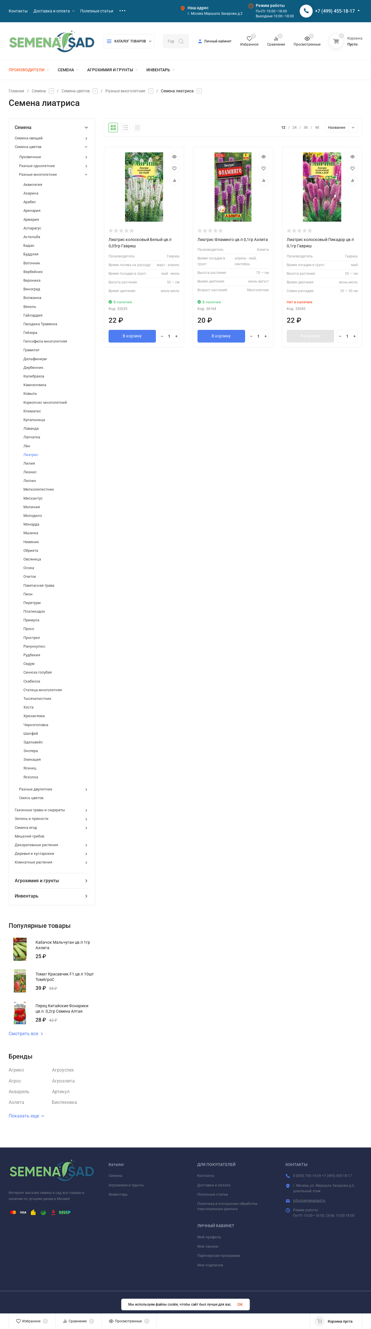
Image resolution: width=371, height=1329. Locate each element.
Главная (16, 91)
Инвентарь (118, 1194)
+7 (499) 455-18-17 (335, 11)
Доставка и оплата (213, 1185)
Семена (39, 91)
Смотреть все (26, 1033)
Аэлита (16, 1102)
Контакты (205, 1175)
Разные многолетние (125, 91)
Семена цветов (75, 91)
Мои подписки (210, 1265)
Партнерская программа (218, 1255)
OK (240, 1304)
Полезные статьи (212, 1194)
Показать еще (26, 1116)
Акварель (19, 1091)
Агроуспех (63, 1070)
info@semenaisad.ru (309, 1201)
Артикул (61, 1091)
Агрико (16, 1070)
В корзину (132, 336)
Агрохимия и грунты (126, 1185)
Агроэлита (63, 1081)
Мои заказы (208, 1246)
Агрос (15, 1081)
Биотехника (64, 1102)
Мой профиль (209, 1237)
